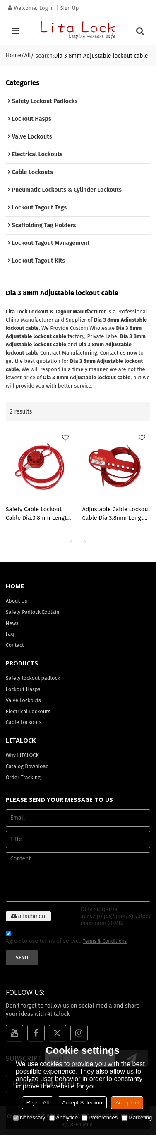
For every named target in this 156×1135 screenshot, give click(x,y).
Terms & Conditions (105, 941)
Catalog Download (27, 766)
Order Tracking (23, 777)
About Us (16, 601)
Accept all (127, 1103)
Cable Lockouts (24, 722)
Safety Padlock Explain (33, 612)
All (27, 55)
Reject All (37, 1103)
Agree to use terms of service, (66, 938)
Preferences (100, 1117)
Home (13, 55)
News (12, 623)
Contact (15, 645)
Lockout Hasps (23, 689)
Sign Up (69, 8)
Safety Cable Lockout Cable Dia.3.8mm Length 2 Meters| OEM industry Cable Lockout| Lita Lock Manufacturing (38, 514)
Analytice (63, 1117)
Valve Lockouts (23, 700)
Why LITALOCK (22, 755)
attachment (28, 916)
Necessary (29, 1117)
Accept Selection (82, 1103)
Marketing (137, 1117)
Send (22, 957)
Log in (46, 8)
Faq (10, 634)
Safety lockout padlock (33, 678)
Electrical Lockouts (28, 711)
